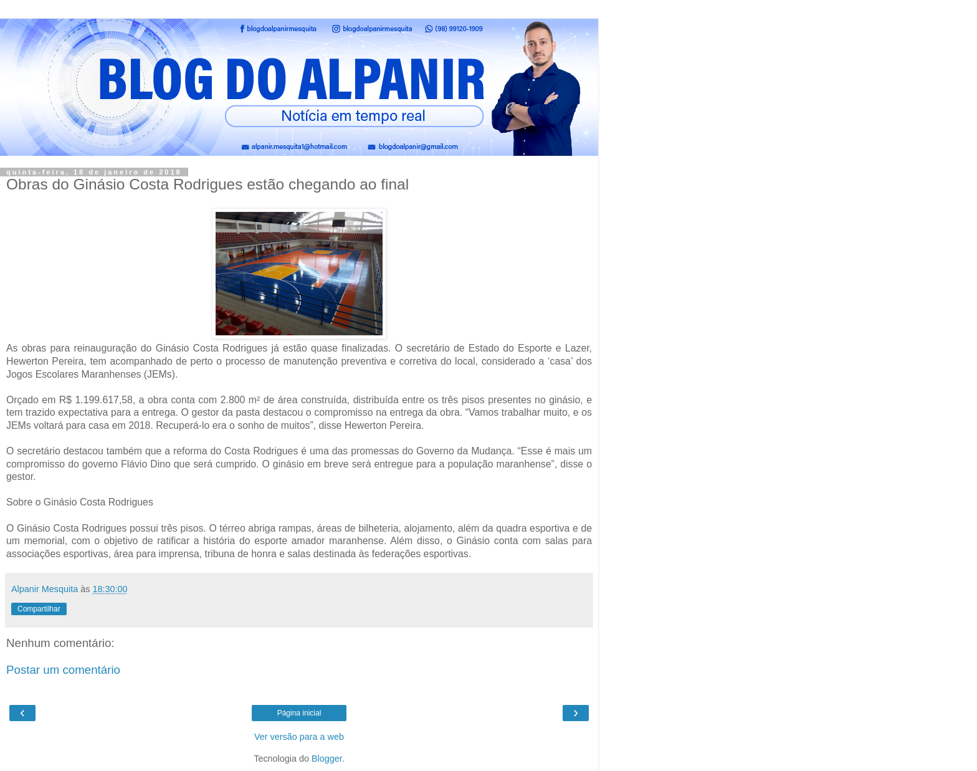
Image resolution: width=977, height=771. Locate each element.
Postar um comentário (63, 669)
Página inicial (299, 713)
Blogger (327, 759)
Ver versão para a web (299, 737)
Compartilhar (38, 609)
